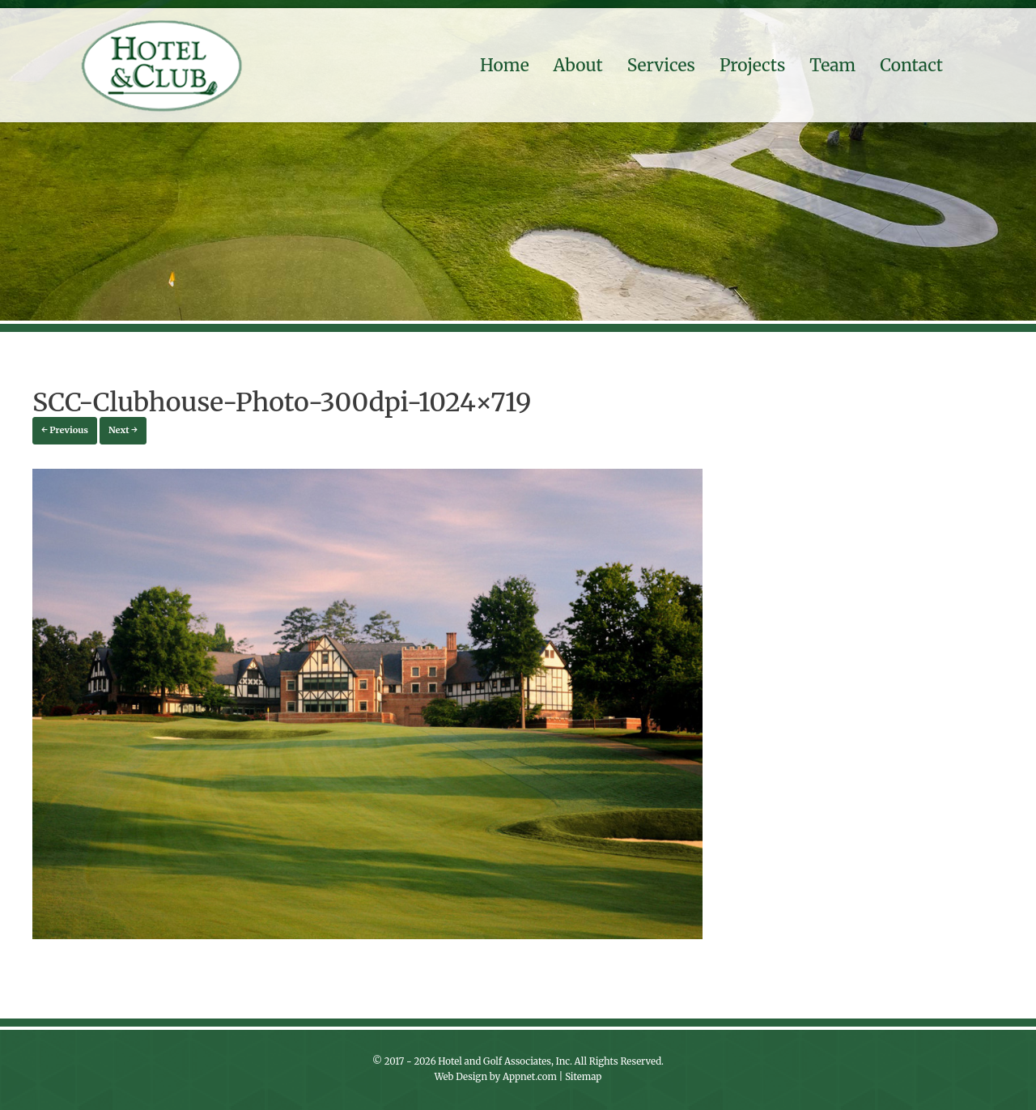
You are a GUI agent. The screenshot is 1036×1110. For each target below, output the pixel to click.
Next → (123, 430)
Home (504, 65)
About (578, 65)
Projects (752, 65)
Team (832, 65)
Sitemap (583, 1076)
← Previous (64, 430)
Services (661, 65)
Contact (911, 65)
